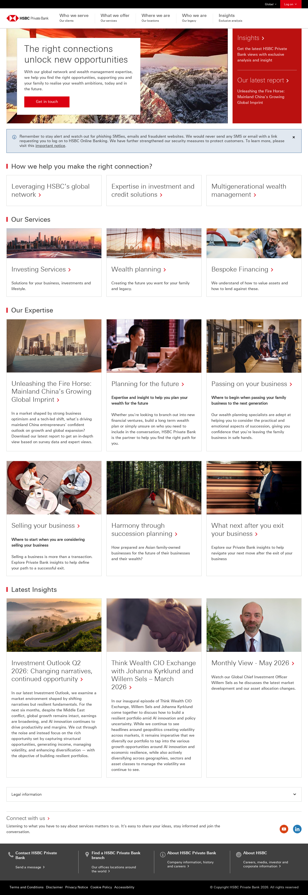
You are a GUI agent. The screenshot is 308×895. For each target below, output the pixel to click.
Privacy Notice (76, 887)
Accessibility (124, 887)
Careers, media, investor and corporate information (265, 864)
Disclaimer (54, 887)
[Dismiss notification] (294, 137)
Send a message (30, 867)
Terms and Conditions (27, 887)
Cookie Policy (101, 887)
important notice (50, 145)
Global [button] (271, 4)
